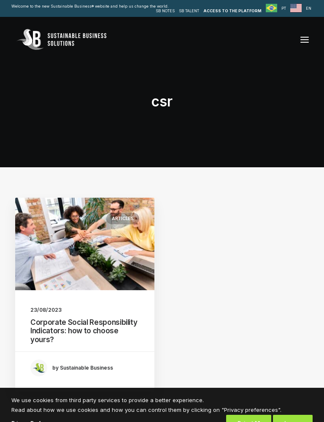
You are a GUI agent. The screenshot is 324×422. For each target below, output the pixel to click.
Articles (123, 218)
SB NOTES (165, 10)
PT (283, 8)
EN (308, 8)
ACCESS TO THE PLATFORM (232, 10)
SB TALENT (189, 10)
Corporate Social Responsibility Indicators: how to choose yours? (83, 331)
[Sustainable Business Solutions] (61, 39)
